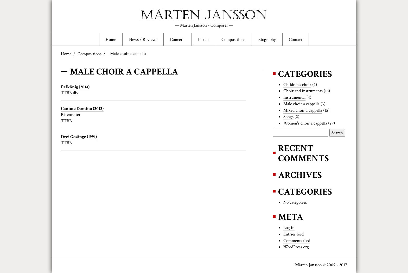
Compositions (234, 39)
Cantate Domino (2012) (82, 109)
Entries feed (293, 234)
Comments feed (296, 241)
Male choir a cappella (301, 104)
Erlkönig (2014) (75, 87)
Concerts (177, 39)
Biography (267, 39)
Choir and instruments (303, 91)
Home (110, 39)
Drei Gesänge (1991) (79, 137)
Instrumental (294, 98)
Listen (203, 39)
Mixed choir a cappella (302, 110)
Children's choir (297, 85)
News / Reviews (143, 39)
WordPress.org (296, 247)
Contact (296, 39)
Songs (288, 117)
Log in (289, 228)
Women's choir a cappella (305, 123)
